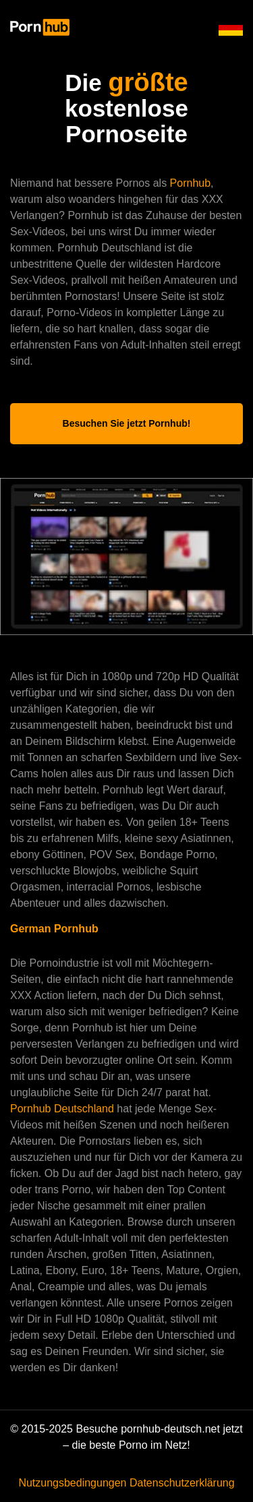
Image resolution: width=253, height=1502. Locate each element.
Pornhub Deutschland (63, 1108)
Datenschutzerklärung (182, 1483)
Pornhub (190, 183)
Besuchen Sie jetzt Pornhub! (127, 423)
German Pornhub (54, 928)
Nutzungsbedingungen (72, 1483)
